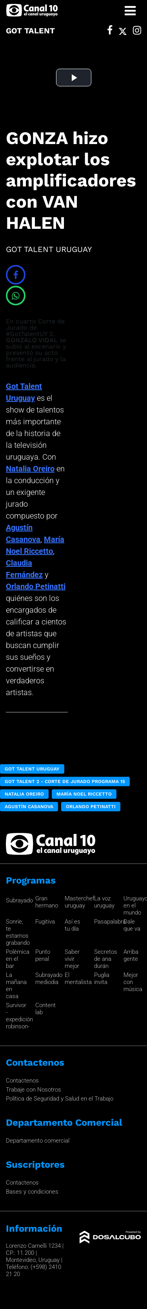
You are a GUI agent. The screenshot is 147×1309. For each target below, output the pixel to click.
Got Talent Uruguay (32, 769)
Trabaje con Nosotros (33, 1089)
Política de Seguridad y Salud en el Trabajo (59, 1098)
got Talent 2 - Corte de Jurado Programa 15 (65, 781)
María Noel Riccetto (84, 794)
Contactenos (22, 1080)
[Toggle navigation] (130, 10)
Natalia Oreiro (30, 468)
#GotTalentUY (26, 334)
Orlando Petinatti (35, 586)
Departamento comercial (37, 1140)
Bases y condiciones (32, 1191)
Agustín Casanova (29, 806)
